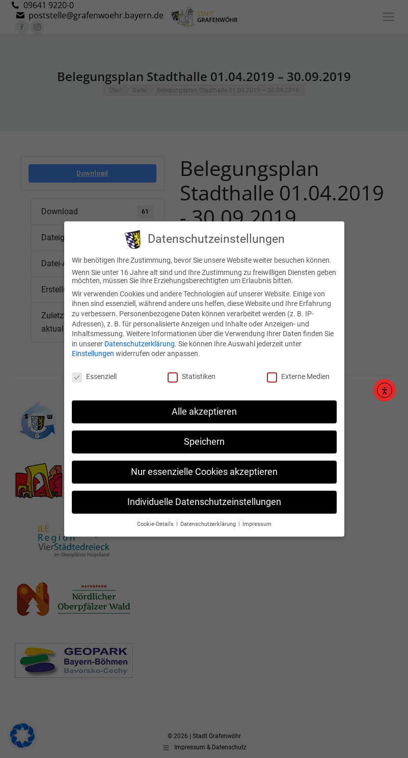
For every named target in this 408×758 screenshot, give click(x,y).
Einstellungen (93, 349)
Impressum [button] (256, 519)
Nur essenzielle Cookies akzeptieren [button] (204, 467)
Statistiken (191, 372)
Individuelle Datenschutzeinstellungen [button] (204, 497)
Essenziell (94, 372)
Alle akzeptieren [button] (204, 407)
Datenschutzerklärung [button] (208, 519)
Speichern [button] (204, 438)
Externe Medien (298, 372)
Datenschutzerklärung (139, 339)
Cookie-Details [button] (156, 519)
